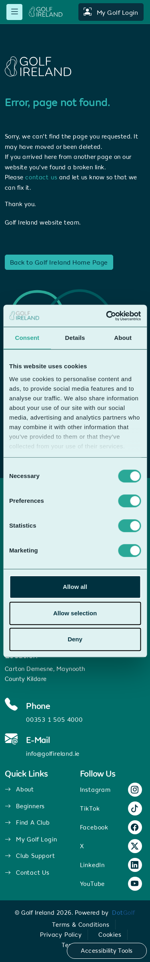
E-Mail (38, 740)
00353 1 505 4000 (54, 719)
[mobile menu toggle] (14, 12)
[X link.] (135, 846)
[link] (123, 912)
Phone (38, 706)
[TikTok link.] (135, 809)
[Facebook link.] (135, 827)
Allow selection (75, 613)
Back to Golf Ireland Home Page (59, 262)
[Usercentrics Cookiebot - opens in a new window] (107, 316)
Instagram (95, 789)
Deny (75, 639)
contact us (41, 177)
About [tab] (123, 337)
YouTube (92, 884)
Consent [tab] (27, 337)
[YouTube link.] (135, 884)
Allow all (75, 586)
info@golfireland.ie (53, 753)
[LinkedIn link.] (135, 865)
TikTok (90, 808)
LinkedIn (92, 865)
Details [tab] (75, 337)
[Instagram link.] (135, 790)
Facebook (94, 827)
